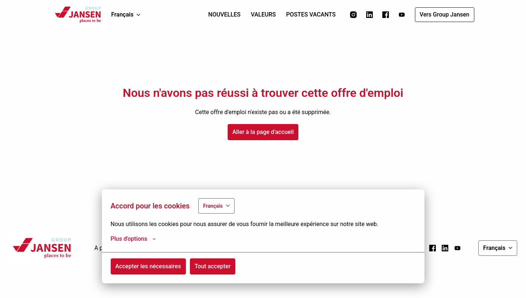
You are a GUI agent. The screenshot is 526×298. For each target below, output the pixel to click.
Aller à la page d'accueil (263, 131)
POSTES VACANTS (311, 14)
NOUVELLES (224, 14)
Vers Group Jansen (445, 14)
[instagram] (353, 14)
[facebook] (385, 14)
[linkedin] (369, 14)
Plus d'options (133, 239)
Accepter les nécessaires (148, 266)
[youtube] (401, 14)
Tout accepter (213, 266)
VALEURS (263, 14)
